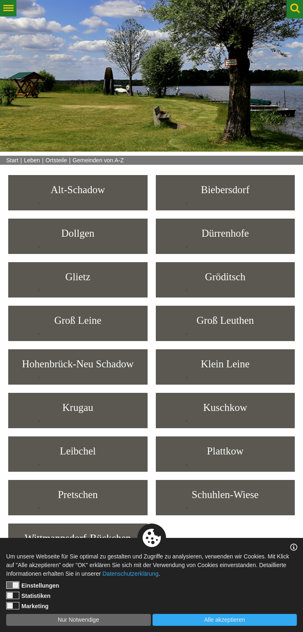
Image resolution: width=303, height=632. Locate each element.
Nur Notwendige (78, 619)
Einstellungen (32, 585)
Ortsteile (56, 160)
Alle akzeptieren (224, 619)
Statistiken (28, 595)
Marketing (27, 605)
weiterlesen (28, 203)
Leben (32, 160)
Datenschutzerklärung (130, 573)
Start (12, 160)
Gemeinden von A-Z (98, 160)
